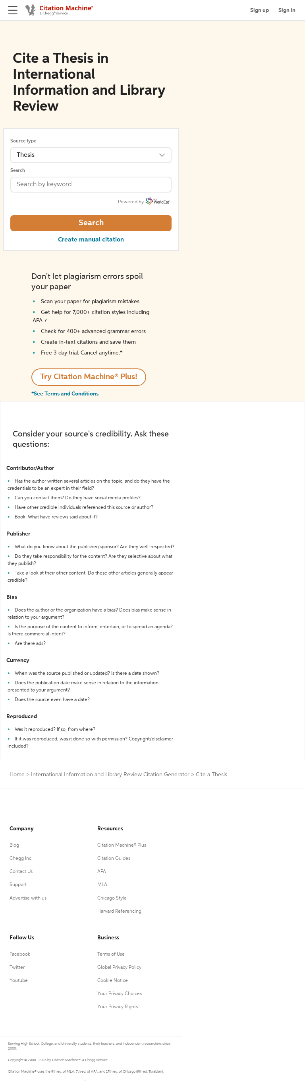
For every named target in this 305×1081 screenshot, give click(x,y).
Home (17, 774)
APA (101, 871)
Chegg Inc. (21, 858)
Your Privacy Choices (119, 993)
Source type (23, 141)
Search (17, 170)
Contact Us (21, 871)
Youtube (19, 980)
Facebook (20, 954)
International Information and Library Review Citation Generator (110, 774)
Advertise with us (28, 898)
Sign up (259, 10)
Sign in (286, 10)
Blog (14, 845)
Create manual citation (91, 240)
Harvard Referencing (119, 911)
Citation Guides (113, 858)
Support (18, 884)
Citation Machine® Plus (121, 845)
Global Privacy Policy (119, 967)
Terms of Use (111, 954)
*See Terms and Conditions (64, 394)
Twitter (17, 967)
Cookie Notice (112, 980)
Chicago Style (112, 898)
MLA (102, 884)
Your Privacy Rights (117, 1007)
